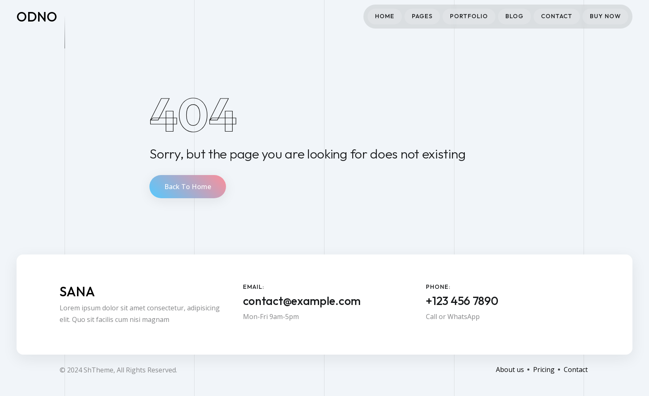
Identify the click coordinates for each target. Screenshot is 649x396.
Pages (422, 16)
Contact (556, 16)
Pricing (544, 369)
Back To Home (187, 186)
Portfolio (469, 16)
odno (37, 16)
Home (384, 16)
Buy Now (605, 16)
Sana (77, 291)
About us (510, 369)
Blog (514, 16)
